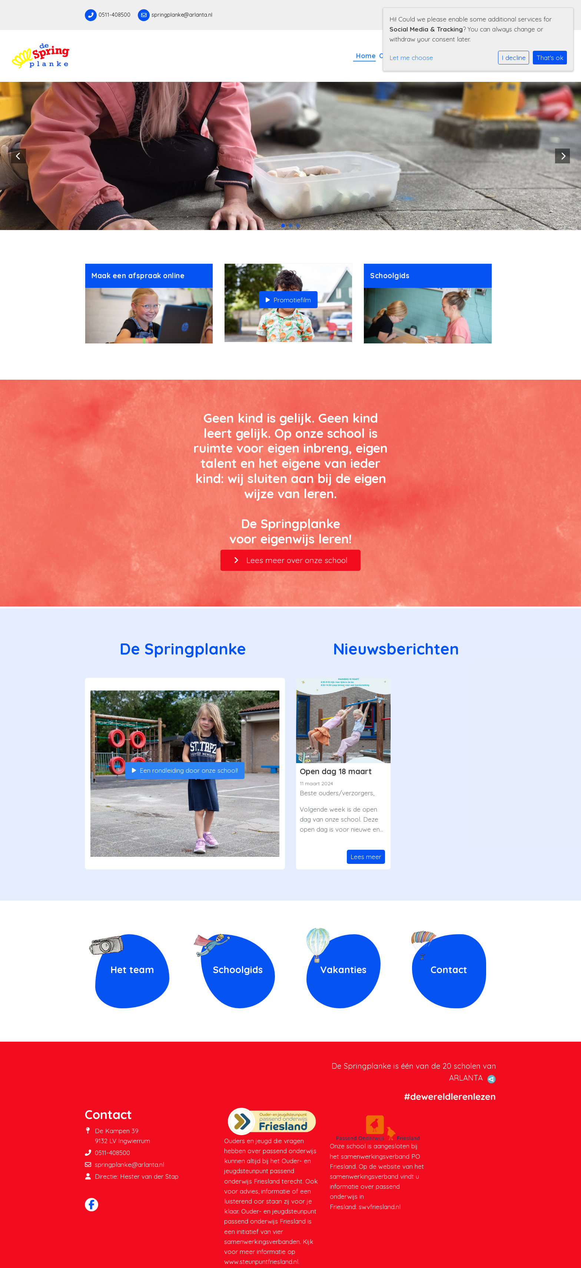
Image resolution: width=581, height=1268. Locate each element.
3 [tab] (299, 227)
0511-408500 (114, 14)
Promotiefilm (288, 300)
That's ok (550, 57)
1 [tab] (285, 227)
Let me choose (411, 57)
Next (562, 156)
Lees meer (366, 857)
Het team (132, 969)
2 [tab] (292, 227)
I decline (514, 57)
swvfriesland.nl (380, 1207)
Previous (18, 156)
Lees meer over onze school (290, 560)
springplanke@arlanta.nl (182, 14)
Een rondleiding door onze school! (185, 770)
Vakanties (343, 969)
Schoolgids (238, 969)
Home (366, 55)
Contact (449, 969)
